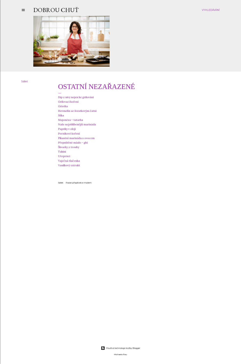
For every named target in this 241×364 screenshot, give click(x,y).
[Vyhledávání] (211, 10)
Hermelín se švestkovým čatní (77, 110)
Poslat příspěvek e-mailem (79, 182)
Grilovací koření (68, 101)
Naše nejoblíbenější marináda (77, 124)
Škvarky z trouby (68, 147)
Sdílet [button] (24, 81)
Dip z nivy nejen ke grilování (76, 97)
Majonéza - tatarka (70, 120)
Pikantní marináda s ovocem (76, 138)
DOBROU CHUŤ (56, 10)
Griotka (63, 106)
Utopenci (64, 156)
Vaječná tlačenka (69, 160)
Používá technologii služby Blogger (120, 348)
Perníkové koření (69, 133)
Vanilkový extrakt (69, 165)
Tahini (62, 151)
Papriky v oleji (67, 129)
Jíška (61, 115)
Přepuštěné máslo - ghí (73, 142)
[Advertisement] (120, 314)
